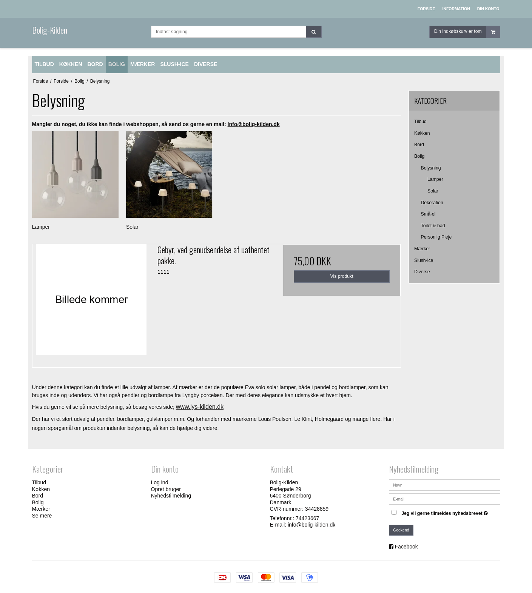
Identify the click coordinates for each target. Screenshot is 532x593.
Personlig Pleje (436, 237)
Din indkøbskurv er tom (467, 32)
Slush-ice (423, 260)
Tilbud (420, 121)
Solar (432, 191)
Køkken (422, 133)
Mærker (422, 248)
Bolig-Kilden (49, 30)
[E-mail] (444, 499)
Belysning (431, 168)
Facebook (406, 547)
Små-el (428, 214)
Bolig (419, 156)
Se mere (42, 516)
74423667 (307, 518)
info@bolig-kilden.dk (311, 525)
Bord (419, 144)
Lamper (435, 179)
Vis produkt (341, 276)
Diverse (422, 271)
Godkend (401, 530)
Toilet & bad (433, 225)
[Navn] (444, 485)
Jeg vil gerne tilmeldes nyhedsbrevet (445, 511)
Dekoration (432, 202)
